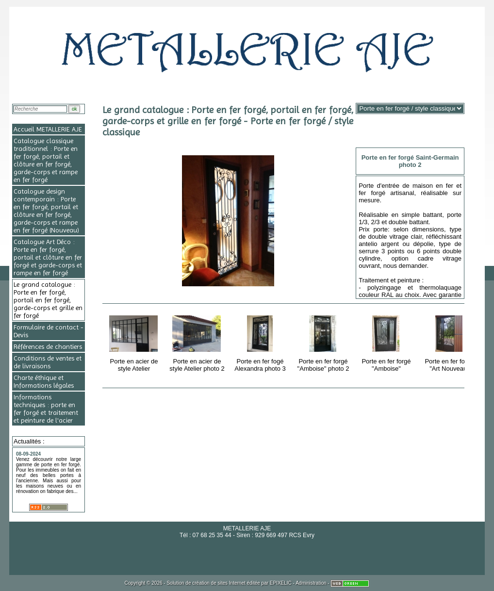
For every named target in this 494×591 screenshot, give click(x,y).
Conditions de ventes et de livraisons (48, 362)
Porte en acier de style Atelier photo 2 (197, 342)
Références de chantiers (48, 346)
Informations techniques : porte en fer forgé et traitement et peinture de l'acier (46, 408)
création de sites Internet (219, 583)
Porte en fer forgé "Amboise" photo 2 (324, 342)
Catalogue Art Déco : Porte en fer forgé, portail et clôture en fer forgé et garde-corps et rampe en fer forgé (48, 257)
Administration (311, 583)
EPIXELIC (281, 583)
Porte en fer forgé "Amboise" (387, 342)
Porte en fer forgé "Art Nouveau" (450, 342)
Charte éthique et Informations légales (44, 381)
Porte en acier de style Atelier (134, 342)
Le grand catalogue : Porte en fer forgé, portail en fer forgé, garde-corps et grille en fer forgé (48, 299)
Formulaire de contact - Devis (48, 331)
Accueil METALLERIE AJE (48, 129)
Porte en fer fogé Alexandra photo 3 (260, 342)
